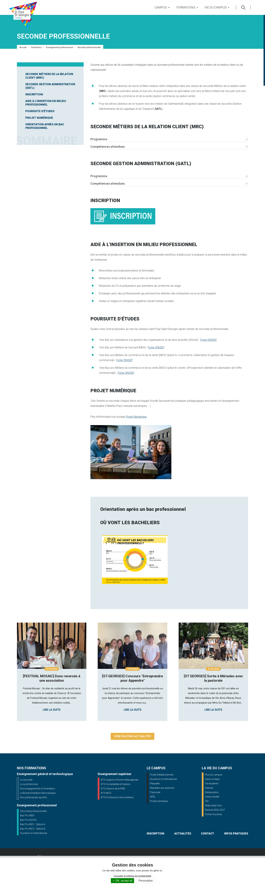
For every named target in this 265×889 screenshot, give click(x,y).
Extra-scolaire (212, 779)
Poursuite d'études (39, 111)
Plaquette (155, 783)
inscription (155, 833)
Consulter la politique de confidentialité (132, 876)
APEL (152, 796)
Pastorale (155, 792)
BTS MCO (106, 793)
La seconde (26, 779)
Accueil (23, 47)
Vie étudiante (211, 783)
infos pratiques (236, 833)
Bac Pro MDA (27, 815)
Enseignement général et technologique (45, 774)
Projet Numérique (39, 117)
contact (207, 833)
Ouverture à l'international (33, 833)
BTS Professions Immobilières (117, 797)
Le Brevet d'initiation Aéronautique (38, 793)
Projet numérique (159, 801)
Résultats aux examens (162, 788)
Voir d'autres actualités (132, 736)
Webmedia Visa (213, 805)
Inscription (34, 94)
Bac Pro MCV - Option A (32, 824)
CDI (207, 801)
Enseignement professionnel (59, 47)
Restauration (212, 792)
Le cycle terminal (29, 784)
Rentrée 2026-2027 (215, 810)
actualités (182, 833)
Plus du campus (213, 774)
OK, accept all (122, 880)
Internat (209, 788)
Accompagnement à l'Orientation (37, 788)
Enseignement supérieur (114, 774)
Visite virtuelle (212, 796)
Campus (162, 7)
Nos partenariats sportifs (33, 797)
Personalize (146, 880)
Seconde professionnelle (33, 811)
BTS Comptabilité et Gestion (115, 784)
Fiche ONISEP (208, 339)
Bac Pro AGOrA (28, 820)
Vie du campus (216, 7)
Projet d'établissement (161, 774)
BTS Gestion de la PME (113, 788)
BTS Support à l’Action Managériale (119, 779)
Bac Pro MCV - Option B (32, 828)
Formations (187, 7)
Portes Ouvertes (213, 814)
